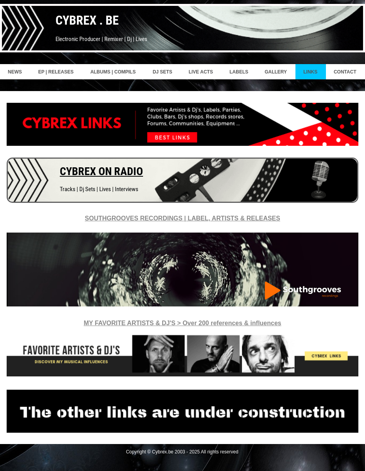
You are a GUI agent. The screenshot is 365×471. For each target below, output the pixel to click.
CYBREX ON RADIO (101, 171)
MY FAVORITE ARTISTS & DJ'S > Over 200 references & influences (182, 323)
